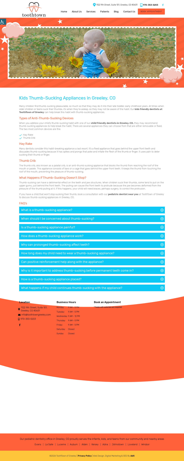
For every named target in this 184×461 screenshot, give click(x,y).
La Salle (49, 444)
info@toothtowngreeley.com (35, 314)
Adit (132, 456)
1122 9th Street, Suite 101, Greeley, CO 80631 (115, 4)
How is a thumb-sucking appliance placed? (51, 279)
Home (64, 11)
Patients (104, 11)
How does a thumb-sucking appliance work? (52, 236)
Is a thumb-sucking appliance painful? (48, 227)
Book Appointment (151, 11)
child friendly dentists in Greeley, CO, (112, 123)
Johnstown (118, 444)
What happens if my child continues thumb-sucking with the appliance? (71, 288)
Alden (85, 444)
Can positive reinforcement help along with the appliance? (62, 262)
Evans (38, 444)
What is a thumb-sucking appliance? (46, 210)
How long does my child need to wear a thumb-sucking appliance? (67, 253)
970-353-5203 (149, 5)
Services (90, 11)
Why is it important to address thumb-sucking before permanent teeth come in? (77, 270)
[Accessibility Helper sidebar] (3, 22)
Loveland (132, 444)
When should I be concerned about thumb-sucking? (57, 218)
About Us (77, 11)
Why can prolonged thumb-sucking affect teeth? (55, 244)
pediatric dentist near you (123, 194)
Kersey (95, 444)
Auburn (74, 444)
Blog (116, 11)
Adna (105, 444)
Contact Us (129, 11)
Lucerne (61, 444)
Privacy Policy (85, 456)
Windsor (145, 444)
